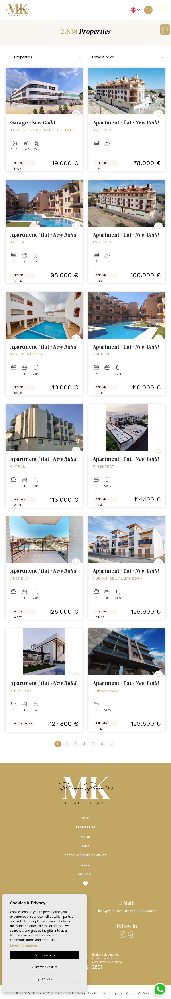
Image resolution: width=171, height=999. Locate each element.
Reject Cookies (44, 979)
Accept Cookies (44, 955)
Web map (110, 993)
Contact (85, 874)
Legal (69, 993)
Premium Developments (85, 855)
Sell (85, 864)
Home (85, 818)
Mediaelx (148, 993)
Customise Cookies (44, 967)
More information (23, 945)
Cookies (94, 993)
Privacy (80, 993)
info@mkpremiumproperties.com (127, 911)
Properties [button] (85, 827)
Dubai (85, 846)
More (85, 836)
